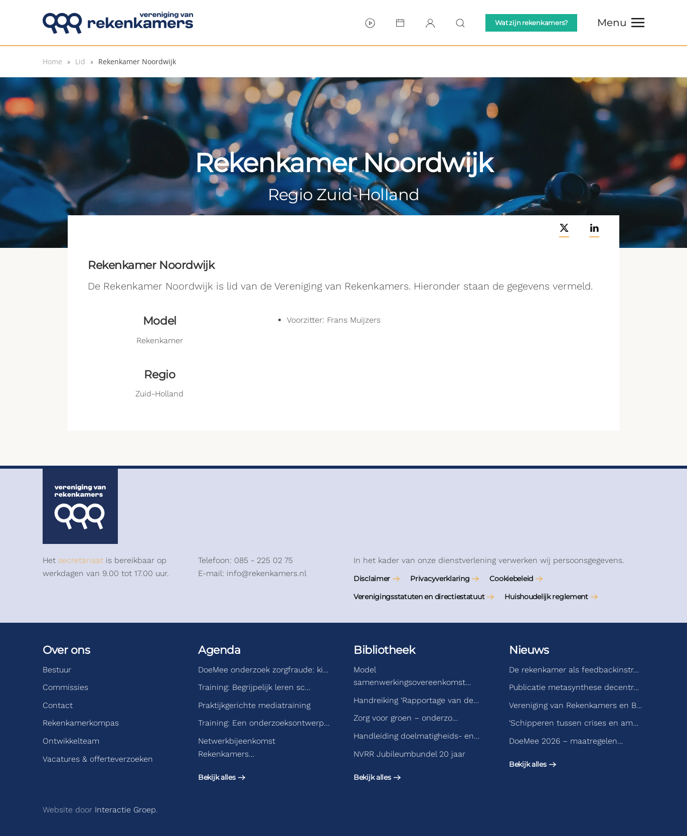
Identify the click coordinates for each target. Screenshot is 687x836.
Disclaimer (372, 578)
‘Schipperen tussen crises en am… (573, 723)
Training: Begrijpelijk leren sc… (254, 687)
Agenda (219, 650)
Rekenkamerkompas (81, 723)
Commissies (65, 687)
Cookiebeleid (511, 578)
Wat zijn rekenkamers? (531, 23)
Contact (58, 705)
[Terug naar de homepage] (118, 23)
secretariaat (80, 560)
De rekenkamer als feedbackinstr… (574, 669)
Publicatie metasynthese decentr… (574, 687)
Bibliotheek (384, 650)
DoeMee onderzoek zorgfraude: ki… (263, 669)
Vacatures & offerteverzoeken (98, 759)
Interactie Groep (125, 809)
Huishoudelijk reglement (546, 596)
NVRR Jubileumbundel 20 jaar (409, 754)
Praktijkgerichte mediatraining (254, 705)
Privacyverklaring (439, 578)
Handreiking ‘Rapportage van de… (416, 700)
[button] (620, 23)
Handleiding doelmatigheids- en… (416, 736)
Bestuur (57, 669)
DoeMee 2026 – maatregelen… (566, 741)
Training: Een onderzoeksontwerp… (263, 723)
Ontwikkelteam (71, 741)
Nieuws (529, 650)
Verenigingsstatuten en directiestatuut (419, 596)
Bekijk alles (217, 777)
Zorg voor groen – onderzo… (406, 718)
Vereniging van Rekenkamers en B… (575, 705)
